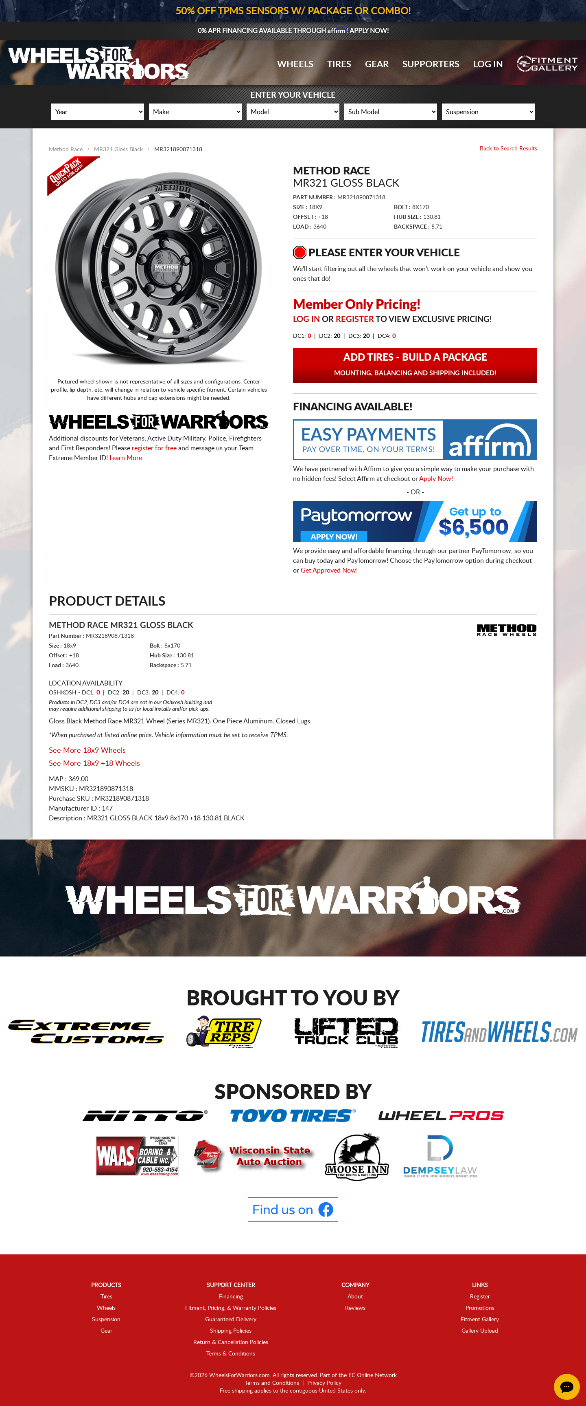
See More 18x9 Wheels (87, 750)
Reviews (355, 1308)
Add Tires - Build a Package (415, 365)
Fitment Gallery (480, 1319)
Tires (339, 64)
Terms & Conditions (230, 1354)
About (355, 1297)
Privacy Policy (324, 1383)
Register (355, 319)
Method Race (66, 149)
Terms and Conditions (272, 1383)
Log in (306, 319)
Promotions (480, 1308)
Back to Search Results (508, 149)
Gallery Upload (479, 1331)
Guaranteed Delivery (230, 1319)
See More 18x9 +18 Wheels (94, 763)
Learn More (125, 458)
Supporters (430, 64)
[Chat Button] (567, 1387)
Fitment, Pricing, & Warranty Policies (230, 1308)
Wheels (295, 64)
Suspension (106, 1319)
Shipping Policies (230, 1331)
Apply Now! (436, 479)
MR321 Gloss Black (118, 149)
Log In (488, 64)
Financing (231, 1297)
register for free (154, 448)
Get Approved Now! (329, 570)
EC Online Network (372, 1375)
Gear (377, 64)
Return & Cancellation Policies (230, 1342)
